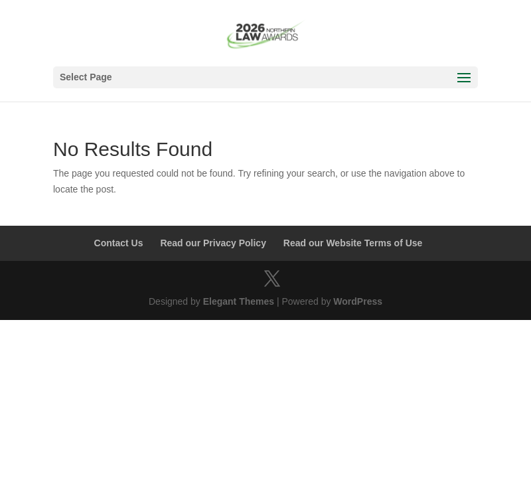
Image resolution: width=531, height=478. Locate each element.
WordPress (357, 301)
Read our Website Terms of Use (353, 243)
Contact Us (118, 243)
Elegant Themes (238, 301)
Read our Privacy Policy (213, 243)
